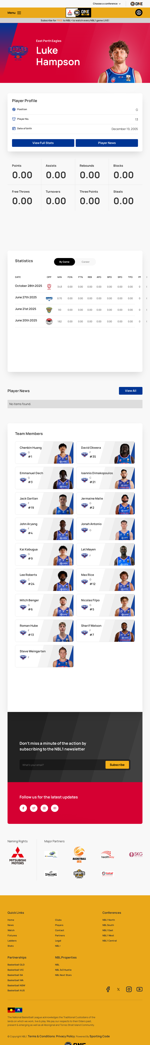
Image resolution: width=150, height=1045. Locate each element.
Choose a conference (105, 3)
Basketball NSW (16, 985)
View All (130, 391)
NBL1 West (108, 935)
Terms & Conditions (41, 1036)
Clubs (58, 919)
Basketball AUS (16, 990)
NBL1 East (107, 930)
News (11, 925)
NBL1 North (108, 919)
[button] (107, 4)
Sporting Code (100, 1036)
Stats (11, 945)
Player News (107, 143)
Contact (59, 930)
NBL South (108, 925)
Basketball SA (15, 975)
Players (59, 925)
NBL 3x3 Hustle (63, 969)
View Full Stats (43, 143)
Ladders (12, 940)
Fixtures (12, 935)
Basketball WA (16, 980)
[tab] (64, 262)
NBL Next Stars (63, 975)
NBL (57, 964)
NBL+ (58, 945)
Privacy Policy (65, 1036)
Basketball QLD (16, 964)
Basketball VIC (16, 969)
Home (11, 919)
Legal (58, 940)
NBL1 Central (109, 940)
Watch (11, 930)
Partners (60, 935)
